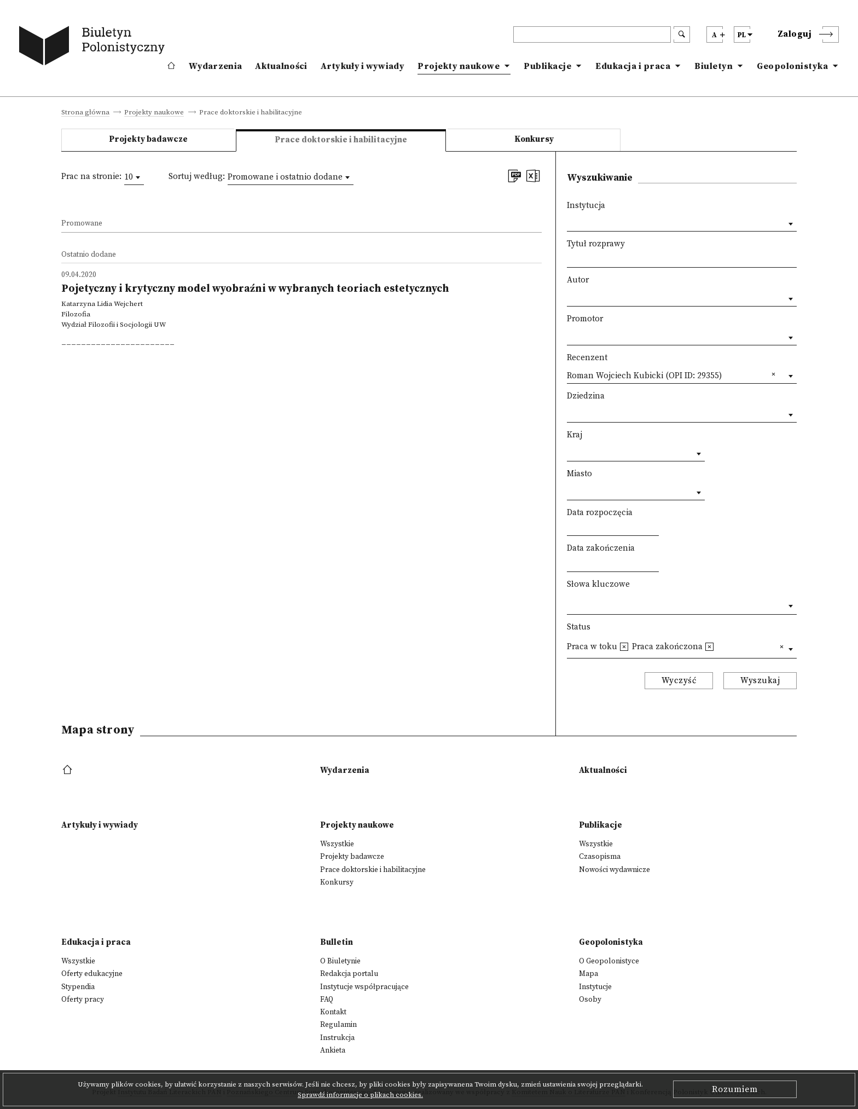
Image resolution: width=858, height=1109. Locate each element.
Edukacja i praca (632, 66)
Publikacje (547, 66)
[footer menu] (68, 770)
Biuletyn (713, 66)
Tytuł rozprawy (596, 244)
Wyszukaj (760, 680)
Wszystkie (337, 844)
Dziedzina (586, 396)
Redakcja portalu (349, 974)
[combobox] (134, 177)
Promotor (585, 319)
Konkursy (534, 139)
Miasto (579, 474)
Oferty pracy (82, 999)
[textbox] (570, 603)
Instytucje (595, 987)
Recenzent (587, 358)
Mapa (588, 974)
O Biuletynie (340, 961)
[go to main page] (94, 47)
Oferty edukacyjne (92, 974)
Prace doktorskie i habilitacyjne (373, 870)
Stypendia (78, 987)
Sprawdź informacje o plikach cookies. (360, 1094)
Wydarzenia (215, 66)
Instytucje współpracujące (364, 987)
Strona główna (85, 113)
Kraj (574, 435)
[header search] (592, 34)
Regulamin (338, 1025)
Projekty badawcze (148, 139)
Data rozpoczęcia (600, 512)
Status (578, 627)
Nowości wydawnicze (614, 870)
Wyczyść (679, 680)
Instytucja (586, 205)
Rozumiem (735, 1089)
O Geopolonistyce (609, 961)
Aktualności (281, 66)
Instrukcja (337, 1038)
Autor (578, 280)
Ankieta (332, 1050)
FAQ (326, 999)
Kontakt (333, 1012)
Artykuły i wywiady (362, 66)
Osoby (590, 999)
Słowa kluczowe (598, 584)
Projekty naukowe (459, 66)
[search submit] (682, 34)
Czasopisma (600, 857)
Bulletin (336, 942)
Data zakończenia (601, 548)
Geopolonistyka (792, 66)
